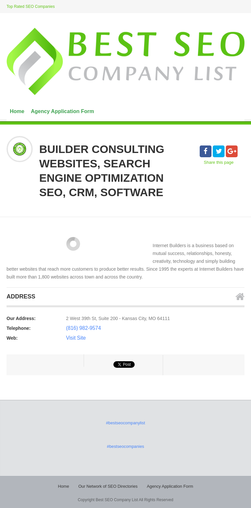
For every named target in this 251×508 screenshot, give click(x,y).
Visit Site (75, 338)
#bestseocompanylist (125, 422)
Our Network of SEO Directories (109, 485)
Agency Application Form (62, 111)
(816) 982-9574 (81, 328)
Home (17, 111)
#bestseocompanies (125, 445)
